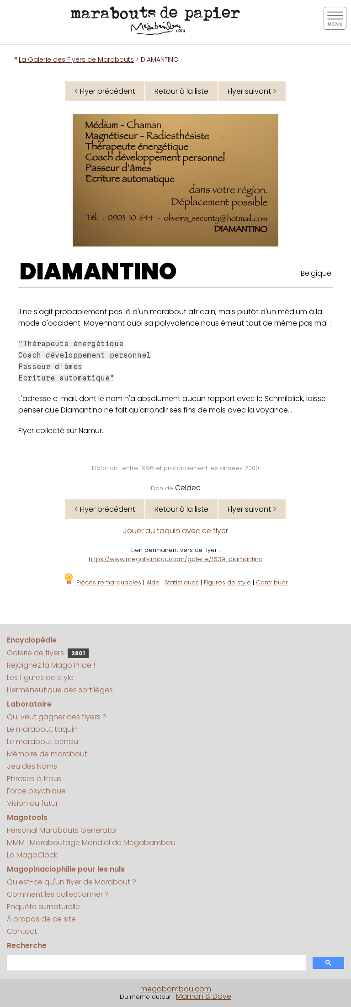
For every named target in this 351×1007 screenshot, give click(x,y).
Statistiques (182, 582)
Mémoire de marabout (47, 754)
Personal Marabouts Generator (62, 830)
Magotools (27, 817)
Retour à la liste (181, 91)
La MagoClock (32, 855)
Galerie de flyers (48, 653)
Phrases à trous (34, 778)
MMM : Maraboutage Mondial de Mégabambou (91, 842)
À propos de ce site (41, 919)
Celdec (188, 487)
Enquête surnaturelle (43, 906)
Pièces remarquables (102, 582)
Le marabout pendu (42, 741)
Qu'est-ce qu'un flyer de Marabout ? (71, 882)
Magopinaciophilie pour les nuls (66, 869)
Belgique (316, 273)
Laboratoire (29, 704)
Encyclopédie (32, 640)
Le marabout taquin (42, 729)
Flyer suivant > (252, 91)
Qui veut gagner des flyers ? (56, 717)
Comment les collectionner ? (58, 894)
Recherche (27, 945)
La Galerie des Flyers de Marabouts (76, 59)
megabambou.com (175, 989)
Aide (153, 582)
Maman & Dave (203, 996)
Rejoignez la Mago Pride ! (51, 665)
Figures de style (227, 582)
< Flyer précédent (104, 91)
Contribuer (272, 582)
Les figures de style (40, 677)
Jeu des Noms (32, 766)
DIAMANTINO (98, 272)
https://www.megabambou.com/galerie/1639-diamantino (176, 559)
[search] (155, 963)
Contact (22, 931)
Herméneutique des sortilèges (60, 690)
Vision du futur (32, 803)
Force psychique (36, 791)
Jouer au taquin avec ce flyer (175, 530)
